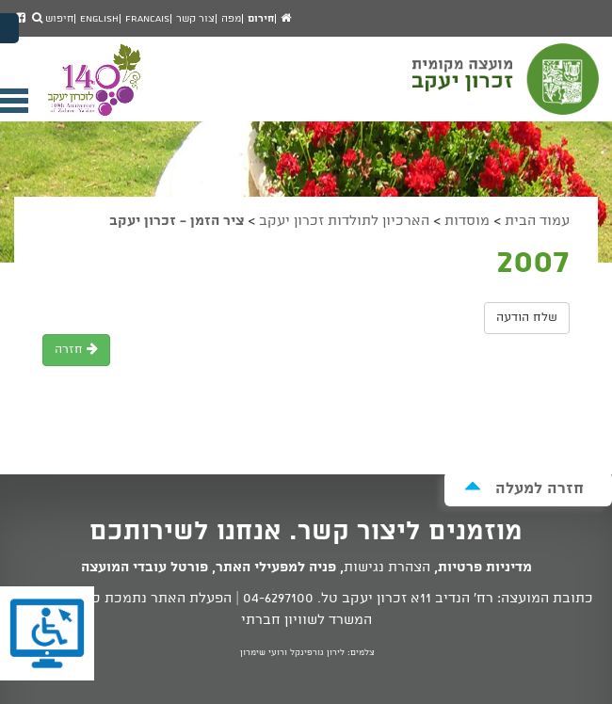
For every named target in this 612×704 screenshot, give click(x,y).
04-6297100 (278, 598)
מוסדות (467, 221)
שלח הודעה (526, 318)
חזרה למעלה (524, 488)
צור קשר (195, 18)
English (99, 18)
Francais (147, 18)
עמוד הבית (537, 221)
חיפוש (52, 18)
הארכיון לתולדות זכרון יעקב (344, 221)
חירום (261, 18)
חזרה (76, 350)
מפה (231, 18)
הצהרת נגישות (387, 567)
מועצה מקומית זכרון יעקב (507, 88)
